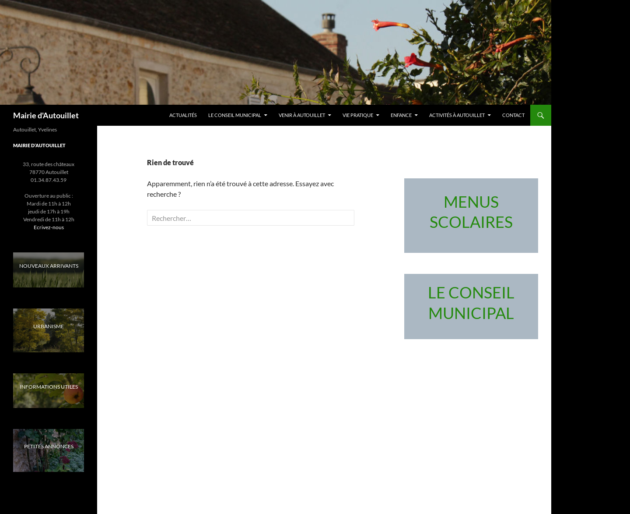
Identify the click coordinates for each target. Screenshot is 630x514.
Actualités (183, 115)
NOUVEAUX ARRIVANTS (48, 265)
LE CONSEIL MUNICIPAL (234, 115)
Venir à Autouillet (302, 115)
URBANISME (48, 326)
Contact (513, 115)
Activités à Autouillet (457, 115)
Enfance (401, 115)
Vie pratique (358, 115)
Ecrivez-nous (49, 227)
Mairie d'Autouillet (46, 115)
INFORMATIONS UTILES (49, 386)
